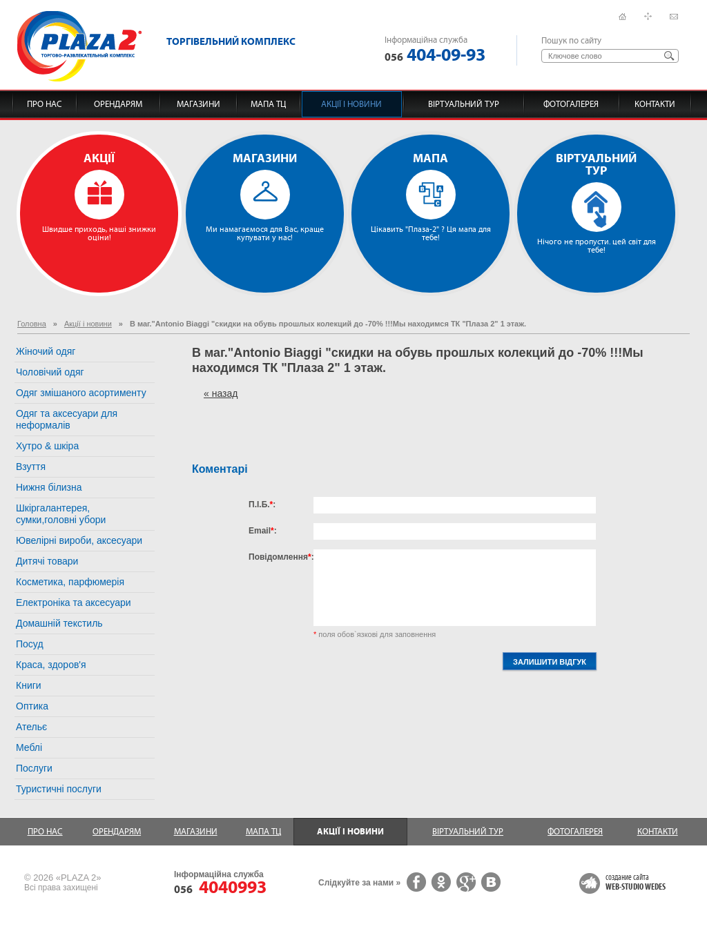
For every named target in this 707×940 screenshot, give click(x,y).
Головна (31, 324)
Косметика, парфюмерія (70, 581)
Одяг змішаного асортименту (81, 392)
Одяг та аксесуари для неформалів (66, 419)
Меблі (29, 747)
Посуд (29, 643)
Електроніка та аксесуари (73, 602)
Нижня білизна (49, 487)
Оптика (32, 706)
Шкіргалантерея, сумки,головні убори (61, 513)
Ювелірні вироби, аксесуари (79, 540)
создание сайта (636, 882)
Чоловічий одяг (50, 372)
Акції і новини (351, 104)
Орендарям (118, 104)
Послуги (34, 768)
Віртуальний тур (463, 104)
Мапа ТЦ (268, 104)
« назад (221, 393)
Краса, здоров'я (51, 664)
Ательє (31, 726)
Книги (28, 685)
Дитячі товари (47, 561)
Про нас (44, 104)
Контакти (655, 104)
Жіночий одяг (45, 351)
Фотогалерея (571, 104)
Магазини (198, 104)
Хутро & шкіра (47, 445)
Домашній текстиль (59, 623)
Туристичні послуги (58, 788)
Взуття (31, 466)
